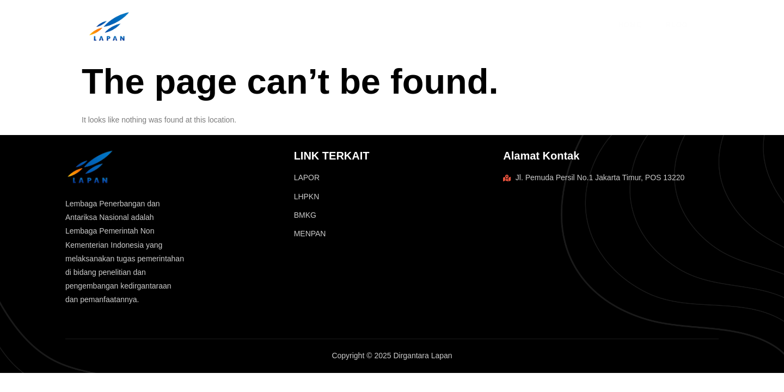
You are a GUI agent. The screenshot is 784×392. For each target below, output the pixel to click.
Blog (674, 25)
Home (629, 25)
